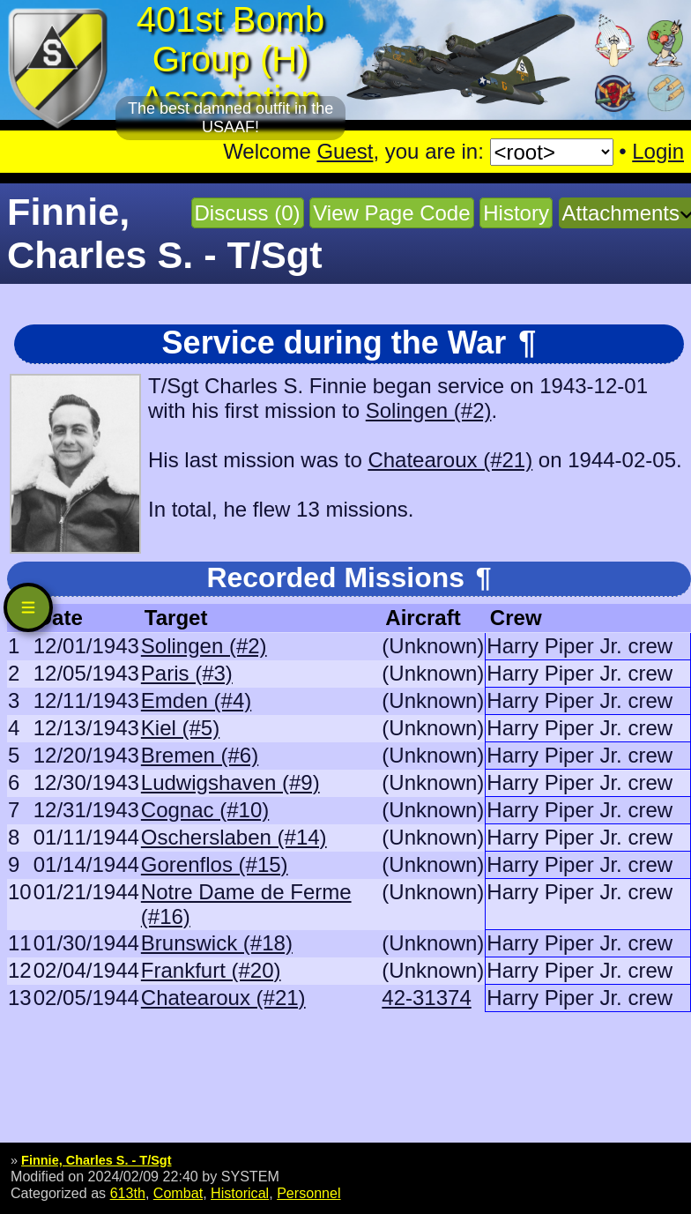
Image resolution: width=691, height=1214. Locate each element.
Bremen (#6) (199, 755)
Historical (240, 1193)
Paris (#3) (187, 673)
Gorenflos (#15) (214, 864)
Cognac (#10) (205, 810)
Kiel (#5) (180, 728)
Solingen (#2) (429, 410)
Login (658, 151)
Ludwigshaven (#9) (230, 782)
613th (127, 1193)
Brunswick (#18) (217, 943)
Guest (344, 151)
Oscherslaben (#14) (234, 837)
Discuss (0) (248, 213)
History (516, 213)
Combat (178, 1193)
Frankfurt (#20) (211, 970)
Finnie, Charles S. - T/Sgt (96, 1160)
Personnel (308, 1193)
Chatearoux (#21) (450, 460)
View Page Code (391, 213)
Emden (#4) (196, 700)
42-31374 (426, 997)
